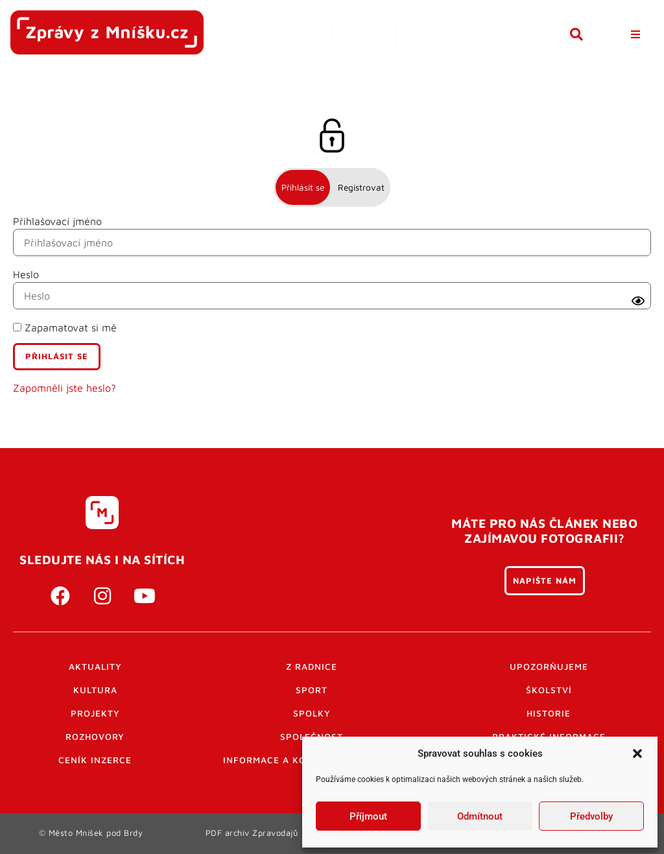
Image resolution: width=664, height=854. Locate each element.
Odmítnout (480, 816)
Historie (549, 713)
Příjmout (368, 816)
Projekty (95, 713)
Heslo (26, 274)
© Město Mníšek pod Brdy (91, 833)
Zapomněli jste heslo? (64, 388)
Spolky (312, 713)
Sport (311, 690)
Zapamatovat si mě (65, 327)
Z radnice (311, 666)
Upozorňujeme (549, 666)
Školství (549, 690)
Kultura (95, 690)
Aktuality (95, 666)
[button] (637, 753)
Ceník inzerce (95, 760)
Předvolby (591, 816)
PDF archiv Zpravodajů (252, 833)
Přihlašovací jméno (57, 221)
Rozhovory (94, 736)
